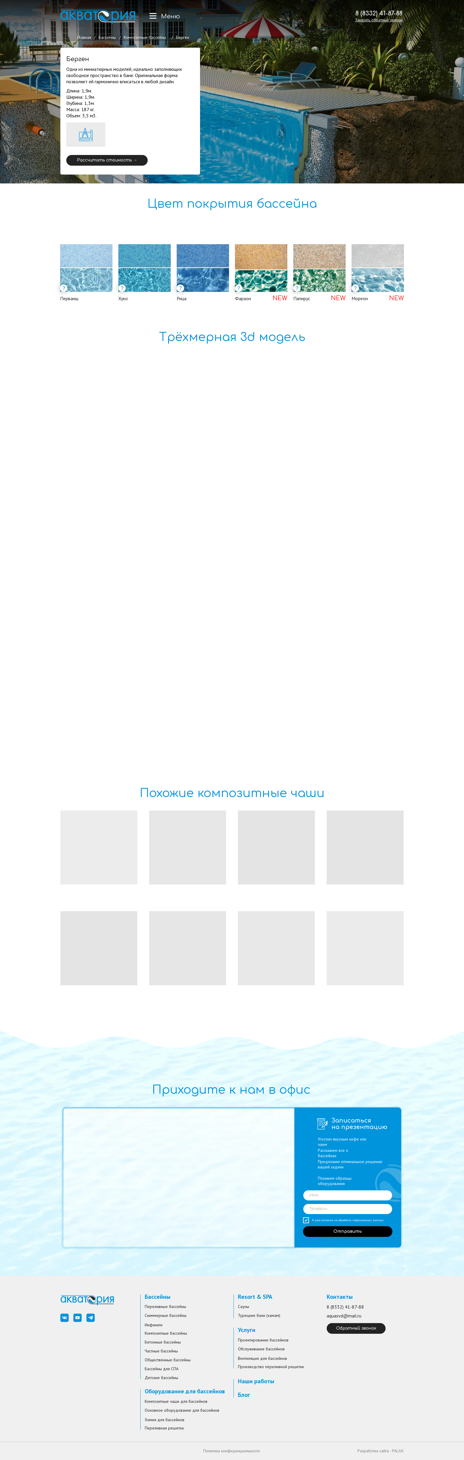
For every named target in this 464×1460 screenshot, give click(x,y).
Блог (244, 1395)
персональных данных (368, 1220)
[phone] (347, 1209)
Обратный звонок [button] (356, 1328)
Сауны (243, 1306)
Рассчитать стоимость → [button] (107, 160)
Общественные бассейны (168, 1360)
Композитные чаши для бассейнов (176, 1401)
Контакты (340, 1297)
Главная (84, 37)
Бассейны (107, 37)
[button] (378, 20)
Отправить (348, 1231)
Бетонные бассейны (163, 1342)
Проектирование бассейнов (263, 1340)
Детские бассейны (161, 1377)
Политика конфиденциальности (231, 1450)
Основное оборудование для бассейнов (182, 1410)
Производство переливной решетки (271, 1366)
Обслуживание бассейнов (261, 1349)
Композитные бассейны (145, 37)
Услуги (246, 1330)
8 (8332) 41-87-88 (378, 13)
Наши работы (256, 1381)
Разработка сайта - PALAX (380, 1450)
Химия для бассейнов (164, 1419)
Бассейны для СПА (161, 1368)
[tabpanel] (232, 280)
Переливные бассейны (165, 1306)
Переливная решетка (164, 1428)
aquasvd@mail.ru (344, 1316)
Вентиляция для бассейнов (262, 1358)
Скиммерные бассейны (165, 1315)
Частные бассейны (161, 1351)
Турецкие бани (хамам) (259, 1315)
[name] (347, 1195)
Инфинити (153, 1325)
